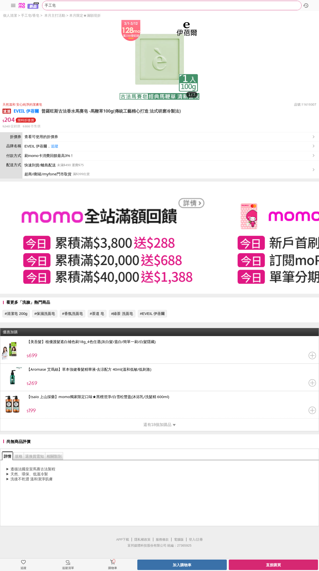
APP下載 (122, 539)
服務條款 (162, 539)
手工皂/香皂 (30, 15)
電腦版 (179, 539)
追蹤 (54, 146)
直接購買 (273, 565)
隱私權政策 (142, 539)
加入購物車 (182, 565)
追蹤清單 (68, 568)
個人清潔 (10, 15)
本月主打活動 (54, 15)
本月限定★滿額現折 (85, 15)
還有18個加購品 (159, 425)
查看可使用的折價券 (170, 137)
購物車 (112, 568)
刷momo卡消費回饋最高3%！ (49, 155)
